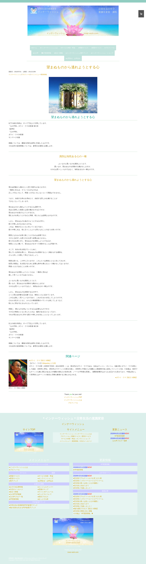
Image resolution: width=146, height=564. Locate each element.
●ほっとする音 (43, 499)
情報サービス (75, 436)
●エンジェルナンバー (45, 487)
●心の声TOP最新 (15, 494)
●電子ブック (13, 481)
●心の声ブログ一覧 (16, 497)
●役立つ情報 (58, 53)
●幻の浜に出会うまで (81, 485)
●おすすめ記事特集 (16, 487)
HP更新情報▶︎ (120, 436)
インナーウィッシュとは (73, 400)
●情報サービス (83, 48)
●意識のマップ (43, 489)
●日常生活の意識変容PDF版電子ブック (23, 505)
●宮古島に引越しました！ (82, 488)
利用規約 (11, 558)
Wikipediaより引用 (49, 363)
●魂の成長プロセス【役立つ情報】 (86, 508)
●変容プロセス (43, 497)
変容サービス (86, 436)
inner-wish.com (73, 552)
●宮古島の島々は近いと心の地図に (86, 483)
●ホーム (34, 48)
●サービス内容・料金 (68, 48)
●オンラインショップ (45, 478)
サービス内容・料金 (68, 439)
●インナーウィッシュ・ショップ (102, 53)
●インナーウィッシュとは (49, 48)
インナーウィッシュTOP (73, 397)
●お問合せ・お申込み (73, 58)
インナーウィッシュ (15, 74)
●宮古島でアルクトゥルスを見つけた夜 (87, 478)
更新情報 (44, 74)
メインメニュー (36, 74)
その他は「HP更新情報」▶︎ (83, 513)
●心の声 (35, 53)
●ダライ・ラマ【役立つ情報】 (40, 360)
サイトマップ (42, 558)
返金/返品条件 (19, 558)
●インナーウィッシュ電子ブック (77, 53)
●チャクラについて (45, 494)
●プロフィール (110, 48)
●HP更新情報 (14, 499)
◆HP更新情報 (46, 53)
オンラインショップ (83, 439)
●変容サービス (96, 48)
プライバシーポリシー (30, 558)
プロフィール (26, 74)
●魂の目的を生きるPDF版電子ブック (22, 507)
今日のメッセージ (85, 441)
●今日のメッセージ (16, 489)
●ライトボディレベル (45, 492)
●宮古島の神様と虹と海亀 (82, 511)
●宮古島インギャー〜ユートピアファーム (88, 481)
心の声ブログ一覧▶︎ (119, 441)
